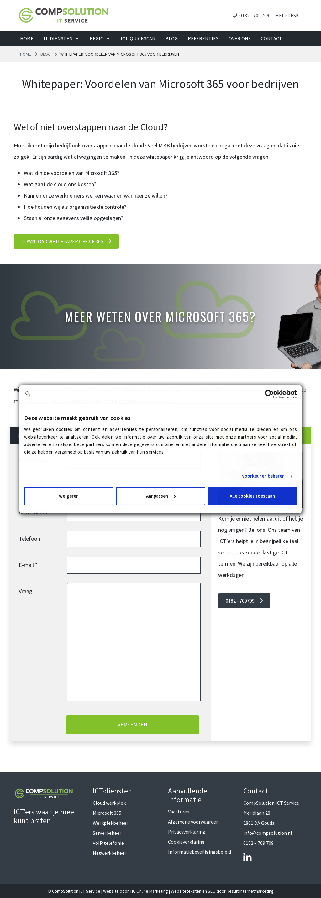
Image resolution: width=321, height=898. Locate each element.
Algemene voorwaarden (193, 821)
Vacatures (178, 811)
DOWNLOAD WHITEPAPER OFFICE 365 (66, 241)
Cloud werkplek (109, 803)
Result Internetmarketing (250, 891)
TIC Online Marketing (149, 891)
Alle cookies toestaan (252, 496)
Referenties (203, 38)
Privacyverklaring (186, 832)
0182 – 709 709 (258, 843)
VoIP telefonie (108, 843)
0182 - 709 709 (254, 15)
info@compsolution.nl (267, 833)
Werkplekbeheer (110, 823)
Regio (100, 38)
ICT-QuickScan (138, 38)
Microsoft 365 (107, 813)
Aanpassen (161, 496)
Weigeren (69, 496)
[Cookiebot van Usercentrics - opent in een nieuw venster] (269, 394)
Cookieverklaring (186, 842)
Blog (172, 38)
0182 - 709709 (244, 601)
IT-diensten (62, 38)
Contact (271, 38)
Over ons (240, 38)
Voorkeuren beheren (263, 476)
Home (27, 38)
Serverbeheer (107, 833)
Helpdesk (287, 15)
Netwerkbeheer (109, 853)
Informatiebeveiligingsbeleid (199, 852)
